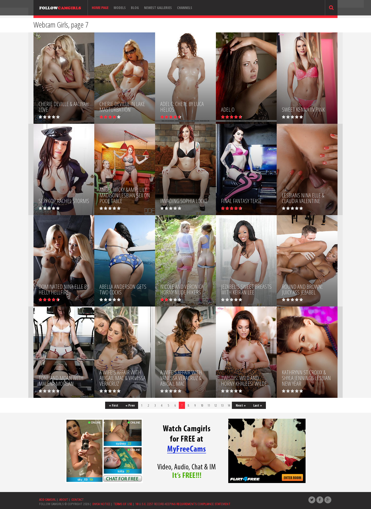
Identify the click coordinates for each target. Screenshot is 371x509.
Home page (100, 7)
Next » (241, 405)
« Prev (130, 405)
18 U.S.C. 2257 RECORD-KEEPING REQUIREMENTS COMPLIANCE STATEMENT (182, 504)
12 (215, 405)
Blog (135, 7)
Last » (257, 405)
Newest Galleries (158, 7)
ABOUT (63, 500)
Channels (184, 7)
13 (222, 405)
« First (113, 405)
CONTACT (77, 500)
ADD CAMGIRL (47, 500)
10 (202, 405)
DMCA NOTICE (101, 504)
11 (208, 405)
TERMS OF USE (122, 504)
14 (228, 405)
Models (120, 7)
